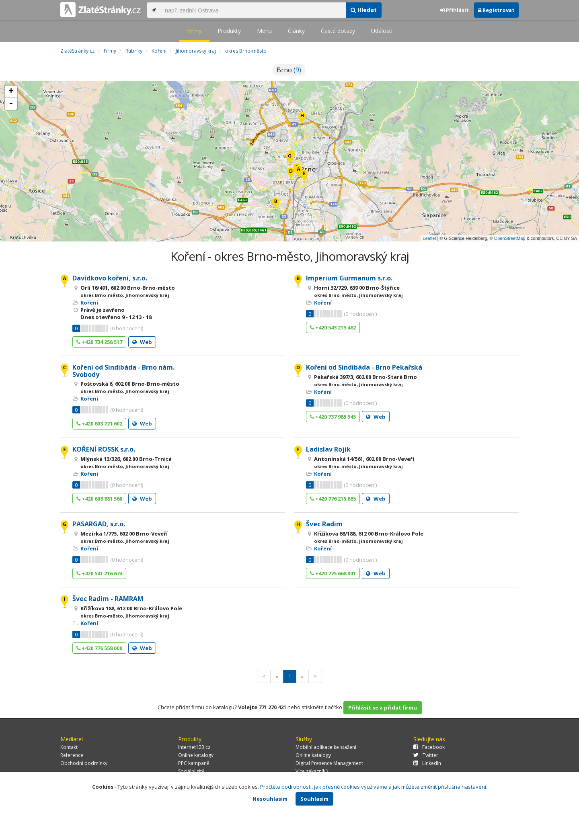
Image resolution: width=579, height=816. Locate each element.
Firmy (194, 31)
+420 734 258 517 (99, 342)
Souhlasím (314, 798)
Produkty (229, 31)
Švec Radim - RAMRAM (108, 598)
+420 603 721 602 (99, 423)
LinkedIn (427, 763)
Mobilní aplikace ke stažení (326, 747)
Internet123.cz (194, 747)
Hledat (364, 10)
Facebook (429, 747)
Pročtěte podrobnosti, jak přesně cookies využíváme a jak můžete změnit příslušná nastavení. (373, 786)
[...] (253, 10)
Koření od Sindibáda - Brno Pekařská (364, 367)
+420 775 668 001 (333, 573)
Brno (289, 69)
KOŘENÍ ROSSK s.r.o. (103, 449)
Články (296, 31)
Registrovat (496, 10)
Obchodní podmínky (83, 763)
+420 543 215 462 (333, 327)
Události (381, 31)
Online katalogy (196, 755)
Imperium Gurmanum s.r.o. (349, 278)
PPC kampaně (193, 763)
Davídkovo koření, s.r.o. (109, 278)
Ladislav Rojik (328, 449)
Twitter (425, 755)
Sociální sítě (191, 771)
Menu (264, 31)
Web (142, 342)
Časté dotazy (338, 31)
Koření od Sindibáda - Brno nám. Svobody (123, 371)
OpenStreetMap (510, 238)
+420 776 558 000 (99, 648)
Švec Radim (324, 523)
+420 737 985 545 (333, 416)
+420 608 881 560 (99, 498)
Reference (71, 755)
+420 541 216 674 (99, 573)
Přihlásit (454, 10)
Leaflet (429, 238)
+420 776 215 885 (333, 498)
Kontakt (69, 747)
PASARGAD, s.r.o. (98, 523)
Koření (89, 302)
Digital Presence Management (329, 763)
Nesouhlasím (270, 798)
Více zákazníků (312, 771)
